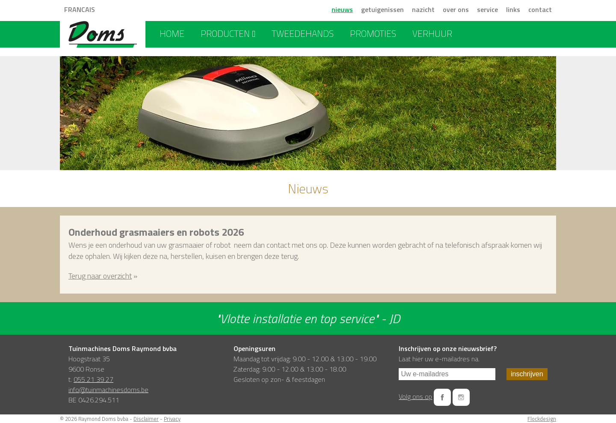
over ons (456, 9)
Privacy (172, 418)
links (513, 9)
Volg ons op (415, 396)
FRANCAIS (79, 9)
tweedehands (303, 33)
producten (228, 33)
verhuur (432, 33)
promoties (373, 33)
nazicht (423, 9)
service (487, 9)
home (172, 33)
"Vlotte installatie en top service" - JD (308, 318)
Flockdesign (541, 418)
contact (540, 9)
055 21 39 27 (93, 379)
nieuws (342, 9)
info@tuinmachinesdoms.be (108, 389)
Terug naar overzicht (100, 276)
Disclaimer (146, 418)
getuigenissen (382, 9)
